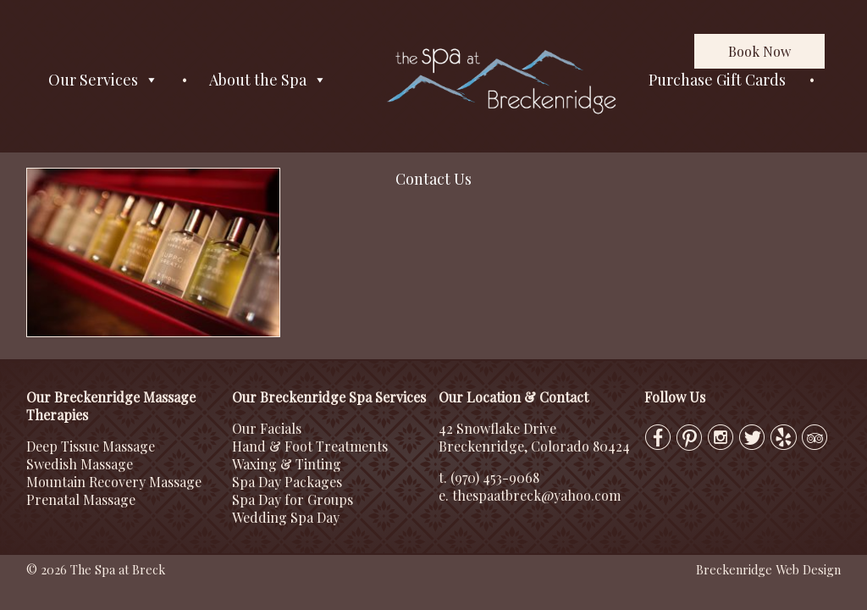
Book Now (759, 51)
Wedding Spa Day (286, 517)
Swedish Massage (79, 464)
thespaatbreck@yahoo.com (536, 495)
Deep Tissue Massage (90, 446)
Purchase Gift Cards (717, 79)
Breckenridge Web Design (768, 569)
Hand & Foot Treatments (310, 446)
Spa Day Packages (287, 482)
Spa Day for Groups (292, 499)
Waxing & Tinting (286, 464)
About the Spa (268, 80)
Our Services (103, 80)
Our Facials (266, 428)
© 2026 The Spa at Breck (95, 569)
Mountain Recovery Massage (114, 482)
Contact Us (433, 179)
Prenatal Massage (80, 499)
